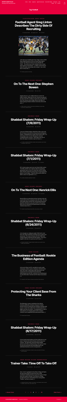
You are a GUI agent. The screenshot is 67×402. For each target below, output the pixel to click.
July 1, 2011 (35, 162)
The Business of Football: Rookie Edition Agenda (33, 257)
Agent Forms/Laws (40, 1)
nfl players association (34, 279)
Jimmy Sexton (32, 106)
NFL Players (32, 80)
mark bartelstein (38, 142)
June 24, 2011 (38, 228)
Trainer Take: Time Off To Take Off (33, 363)
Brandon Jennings (28, 382)
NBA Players (27, 359)
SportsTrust (23, 107)
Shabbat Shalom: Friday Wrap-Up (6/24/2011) (33, 222)
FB (55, 3)
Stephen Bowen (28, 107)
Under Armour (28, 143)
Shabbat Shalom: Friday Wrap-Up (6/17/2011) (33, 329)
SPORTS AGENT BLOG (7, 1)
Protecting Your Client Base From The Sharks (33, 293)
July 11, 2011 (38, 90)
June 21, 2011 (38, 262)
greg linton (26, 71)
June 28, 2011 (35, 193)
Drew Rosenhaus (27, 350)
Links (59, 1)
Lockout (35, 350)
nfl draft (44, 142)
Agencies (34, 1)
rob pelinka (23, 143)
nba (42, 142)
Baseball (26, 177)
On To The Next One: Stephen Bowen (33, 85)
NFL (25, 279)
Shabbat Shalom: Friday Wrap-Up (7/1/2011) (33, 156)
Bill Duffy (30, 142)
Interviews (55, 1)
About (30, 1)
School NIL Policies (48, 1)
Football (22, 71)
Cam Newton (34, 382)
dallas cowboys (24, 106)
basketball (27, 142)
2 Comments (42, 193)
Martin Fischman (27, 315)
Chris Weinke (39, 382)
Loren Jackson (31, 383)
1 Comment (42, 32)
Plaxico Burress (41, 279)
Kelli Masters (37, 106)
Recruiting (42, 18)
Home (26, 1)
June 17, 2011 (38, 334)
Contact (58, 3)
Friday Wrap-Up (31, 151)
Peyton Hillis (42, 106)
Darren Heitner (27, 32)
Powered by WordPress (23, 399)
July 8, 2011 (38, 126)
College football (31, 242)
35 (41, 392)
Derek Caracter (44, 382)
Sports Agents (39, 80)
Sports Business (26, 243)
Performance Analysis (42, 359)
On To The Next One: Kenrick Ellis (33, 190)
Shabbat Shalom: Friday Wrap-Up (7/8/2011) (33, 121)
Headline (37, 18)
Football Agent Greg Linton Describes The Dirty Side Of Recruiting (33, 25)
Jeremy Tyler (26, 383)
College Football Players (28, 18)
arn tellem (23, 142)
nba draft (40, 242)
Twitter (52, 3)
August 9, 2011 (35, 32)
